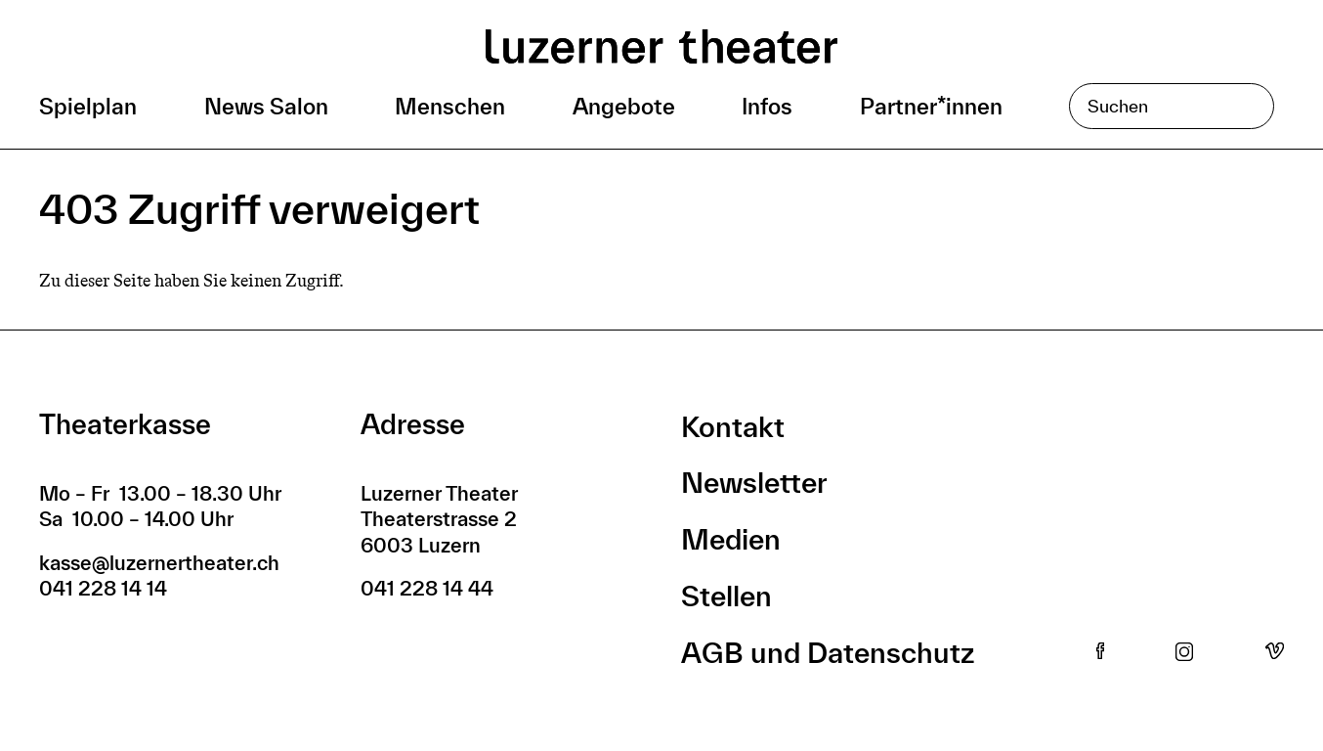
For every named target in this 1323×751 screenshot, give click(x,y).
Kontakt (733, 427)
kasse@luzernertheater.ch (159, 563)
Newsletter (754, 482)
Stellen (726, 596)
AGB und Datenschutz (827, 653)
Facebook (1100, 652)
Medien (731, 539)
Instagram (1184, 652)
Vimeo (1274, 652)
